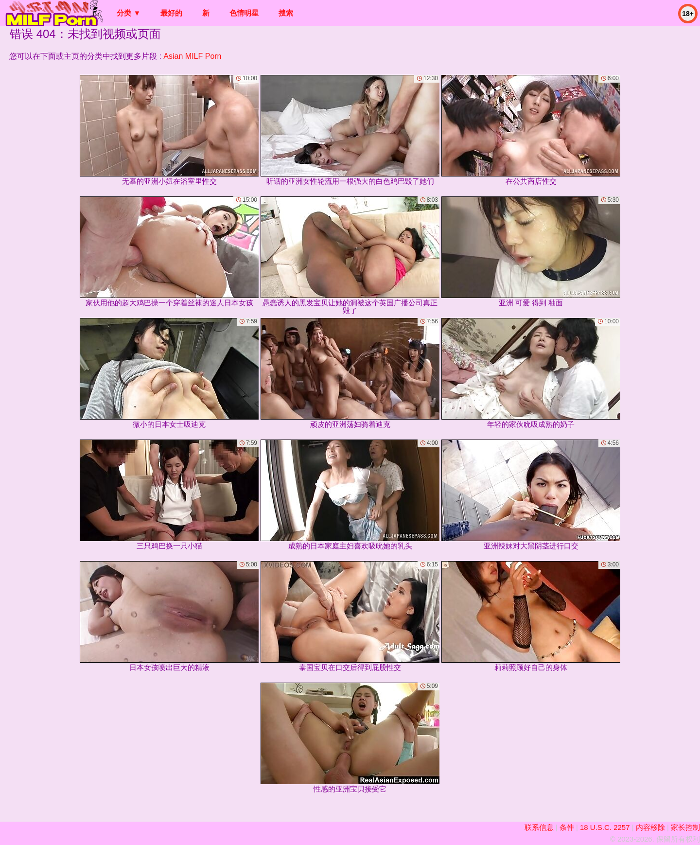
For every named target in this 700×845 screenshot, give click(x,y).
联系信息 (539, 827)
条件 (567, 827)
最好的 (171, 13)
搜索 (286, 13)
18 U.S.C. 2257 (605, 827)
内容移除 (650, 827)
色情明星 (244, 13)
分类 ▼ (128, 13)
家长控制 (685, 827)
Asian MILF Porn (192, 56)
